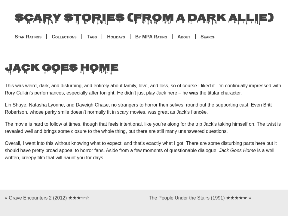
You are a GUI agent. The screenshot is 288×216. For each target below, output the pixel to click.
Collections (64, 36)
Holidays (116, 36)
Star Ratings (28, 36)
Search (208, 36)
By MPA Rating (151, 36)
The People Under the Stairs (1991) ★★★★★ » (200, 197)
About (183, 36)
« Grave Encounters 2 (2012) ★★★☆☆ (47, 197)
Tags (92, 36)
